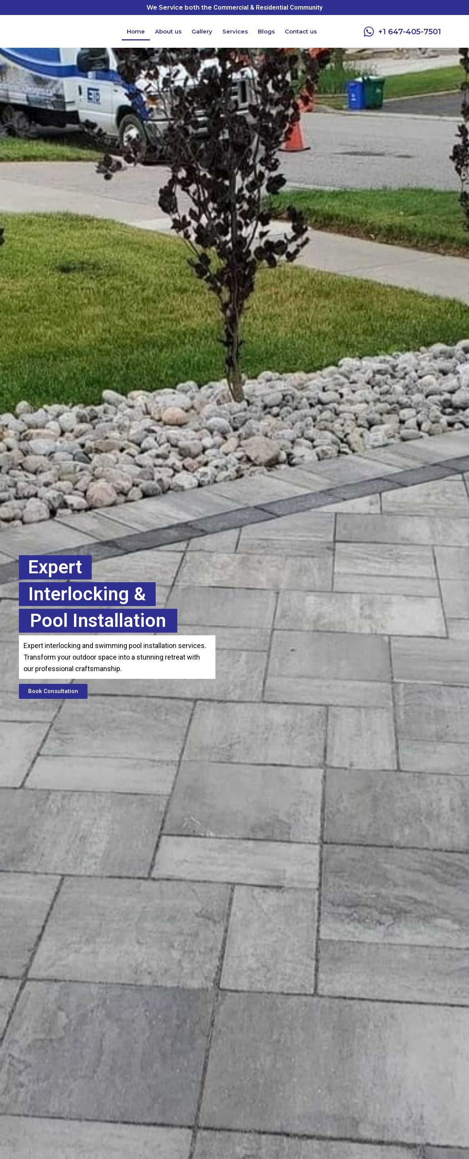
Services (235, 31)
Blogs (266, 31)
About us (168, 31)
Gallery (202, 31)
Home (136, 31)
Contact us (301, 31)
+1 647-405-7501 (409, 31)
